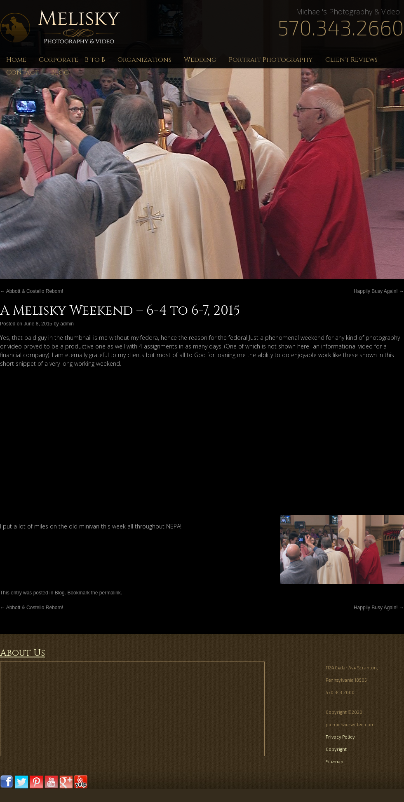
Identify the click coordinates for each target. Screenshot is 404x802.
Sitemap (334, 761)
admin (67, 324)
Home (16, 59)
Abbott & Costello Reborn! (31, 291)
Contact (22, 72)
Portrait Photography (271, 59)
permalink (110, 593)
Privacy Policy (340, 736)
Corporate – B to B (72, 59)
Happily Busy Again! (379, 291)
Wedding (200, 59)
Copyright (336, 749)
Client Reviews (351, 59)
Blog (60, 72)
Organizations (144, 59)
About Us (22, 653)
